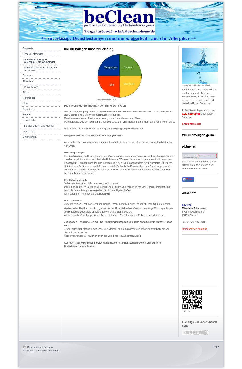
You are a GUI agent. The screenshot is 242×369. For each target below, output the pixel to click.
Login (216, 346)
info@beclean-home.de (194, 229)
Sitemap (48, 347)
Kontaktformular (191, 124)
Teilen (188, 179)
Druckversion (32, 347)
